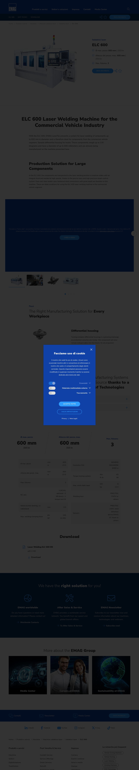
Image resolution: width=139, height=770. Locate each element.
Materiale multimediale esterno (74, 388)
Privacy (64, 419)
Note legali (73, 419)
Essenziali (83, 383)
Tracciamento (82, 393)
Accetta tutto (69, 404)
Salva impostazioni (69, 412)
